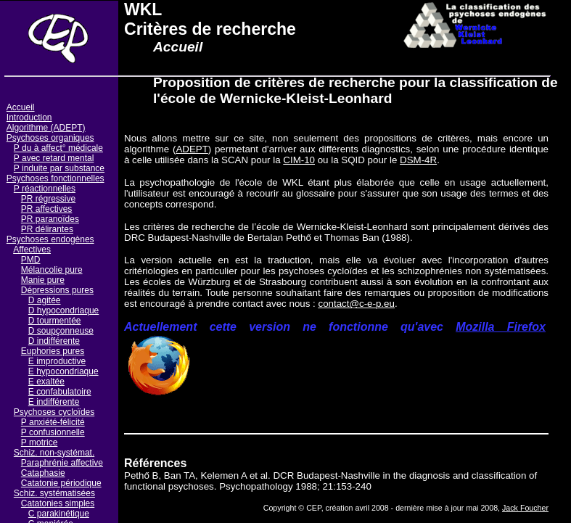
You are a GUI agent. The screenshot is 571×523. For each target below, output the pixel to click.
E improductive (57, 361)
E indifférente (54, 402)
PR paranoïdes (50, 219)
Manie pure (43, 280)
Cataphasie (43, 473)
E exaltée (46, 381)
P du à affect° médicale (58, 148)
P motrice (39, 442)
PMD (31, 260)
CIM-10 (299, 160)
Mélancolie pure (52, 270)
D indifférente (54, 341)
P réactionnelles (44, 189)
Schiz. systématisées (54, 493)
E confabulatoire (59, 392)
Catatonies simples (57, 503)
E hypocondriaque (63, 371)
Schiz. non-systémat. (54, 453)
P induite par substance (59, 168)
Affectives (32, 249)
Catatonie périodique (61, 483)
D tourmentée (54, 321)
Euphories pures (52, 351)
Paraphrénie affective (62, 463)
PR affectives (46, 209)
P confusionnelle (53, 432)
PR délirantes (47, 229)
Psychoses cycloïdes (54, 412)
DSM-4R (418, 160)
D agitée (44, 300)
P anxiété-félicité (53, 422)
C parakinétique (58, 513)
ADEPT (192, 149)
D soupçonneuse (61, 331)
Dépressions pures (57, 290)
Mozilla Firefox (501, 327)
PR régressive (48, 199)
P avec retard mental (54, 158)
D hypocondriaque (63, 310)
